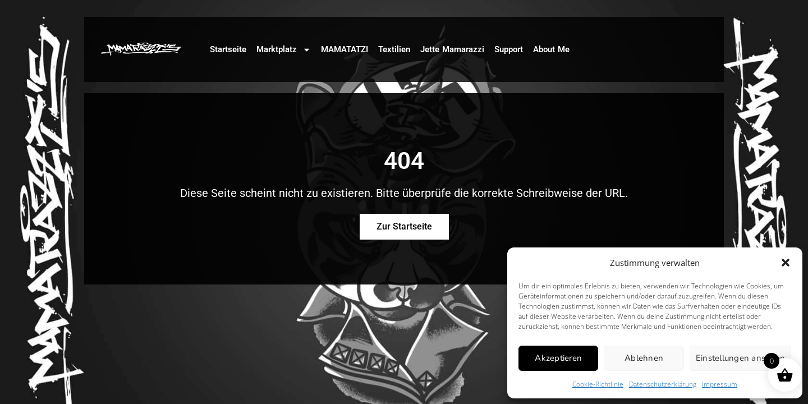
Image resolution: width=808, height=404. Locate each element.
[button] (785, 262)
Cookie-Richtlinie (597, 384)
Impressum (719, 384)
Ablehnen (644, 358)
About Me (551, 49)
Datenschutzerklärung (662, 384)
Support (508, 49)
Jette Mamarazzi (452, 49)
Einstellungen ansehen (740, 358)
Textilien (394, 49)
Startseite (228, 49)
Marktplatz (283, 49)
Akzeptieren (558, 358)
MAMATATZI (344, 49)
